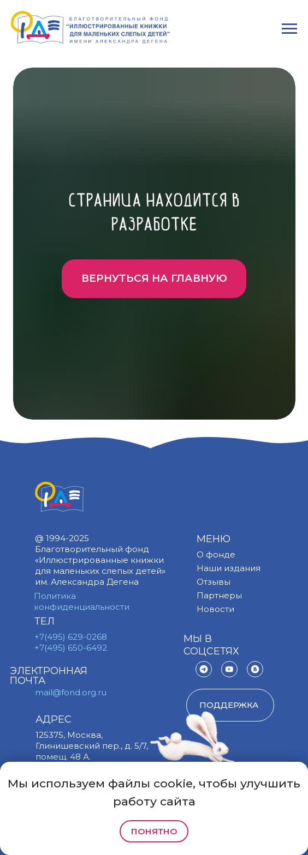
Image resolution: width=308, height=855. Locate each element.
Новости (215, 609)
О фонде (216, 554)
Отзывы (213, 582)
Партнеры (219, 595)
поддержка (228, 705)
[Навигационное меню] (289, 28)
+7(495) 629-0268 (70, 637)
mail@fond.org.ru (70, 692)
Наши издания (228, 568)
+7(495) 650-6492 (70, 647)
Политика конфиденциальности (81, 601)
